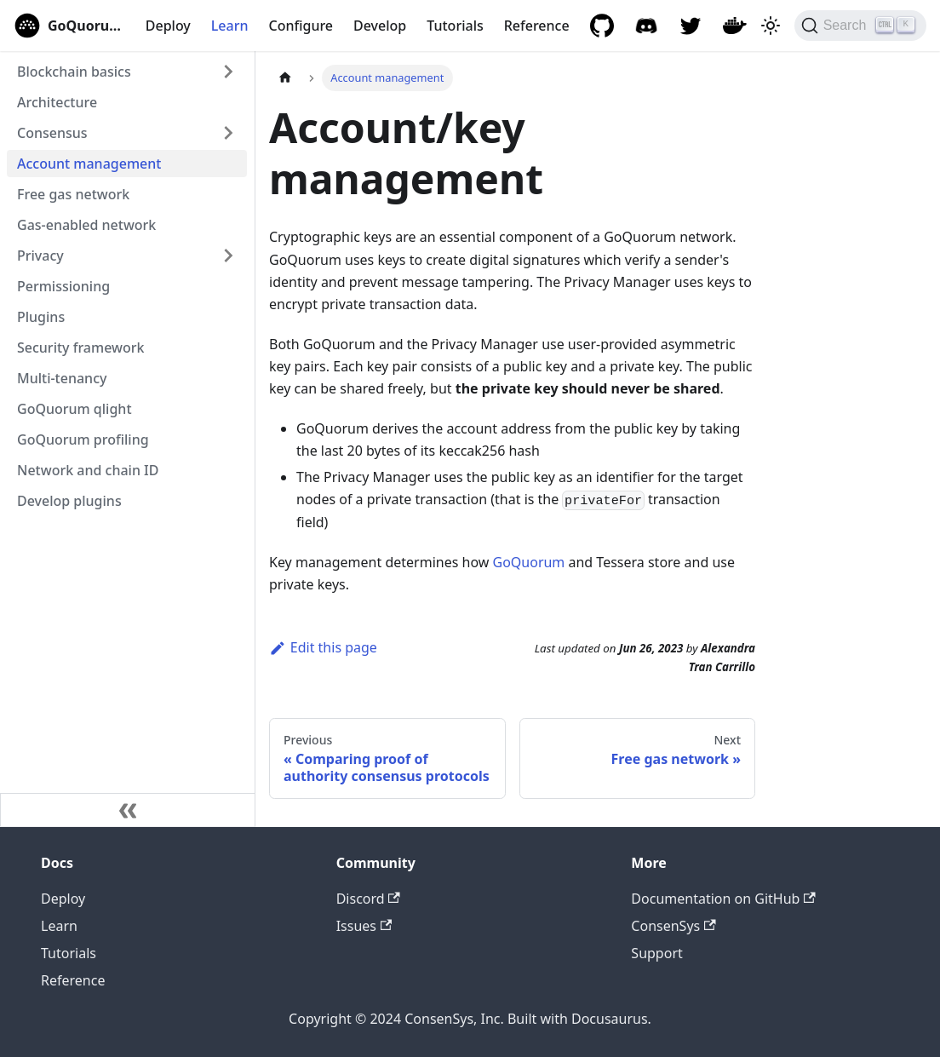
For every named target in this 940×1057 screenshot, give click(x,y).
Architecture (57, 102)
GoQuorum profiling (83, 439)
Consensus (52, 133)
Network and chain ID (87, 470)
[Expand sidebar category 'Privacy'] (228, 255)
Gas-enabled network (86, 224)
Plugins (41, 316)
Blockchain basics (74, 71)
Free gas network (73, 194)
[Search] (860, 25)
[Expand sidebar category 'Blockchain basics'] (228, 71)
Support (656, 953)
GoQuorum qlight (74, 408)
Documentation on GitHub (723, 898)
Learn (230, 25)
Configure (300, 25)
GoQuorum (528, 562)
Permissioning (63, 286)
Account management (89, 163)
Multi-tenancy (61, 378)
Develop (379, 25)
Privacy (40, 255)
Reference (537, 25)
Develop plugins (69, 500)
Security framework (80, 347)
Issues (364, 925)
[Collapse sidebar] (127, 810)
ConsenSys (673, 925)
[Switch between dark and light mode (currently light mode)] (770, 25)
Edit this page (323, 647)
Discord (368, 898)
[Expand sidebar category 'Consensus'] (228, 132)
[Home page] (285, 78)
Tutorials (455, 25)
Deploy (168, 25)
